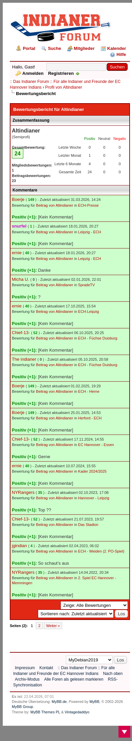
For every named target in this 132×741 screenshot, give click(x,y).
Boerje (18, 199)
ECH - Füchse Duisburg (97, 338)
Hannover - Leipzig (93, 498)
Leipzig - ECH (89, 232)
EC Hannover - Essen (96, 445)
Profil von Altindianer (63, 87)
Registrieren (61, 73)
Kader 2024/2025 (92, 471)
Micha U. (20, 279)
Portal (29, 48)
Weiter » (53, 626)
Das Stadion (88, 525)
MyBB (94, 702)
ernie (17, 252)
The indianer (24, 359)
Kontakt (46, 667)
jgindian (19, 545)
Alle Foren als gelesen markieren (73, 679)
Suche (54, 48)
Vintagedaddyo (77, 712)
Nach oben (113, 673)
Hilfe (121, 54)
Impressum (25, 667)
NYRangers (23, 492)
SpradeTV (86, 285)
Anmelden (33, 73)
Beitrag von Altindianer (54, 205)
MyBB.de (59, 702)
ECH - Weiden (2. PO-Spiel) (101, 551)
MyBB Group (22, 707)
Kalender (116, 48)
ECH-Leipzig (88, 311)
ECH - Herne (88, 391)
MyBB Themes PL (45, 712)
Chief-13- (21, 332)
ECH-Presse (88, 205)
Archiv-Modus (27, 679)
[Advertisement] (68, 638)
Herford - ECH (90, 418)
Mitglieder (84, 48)
